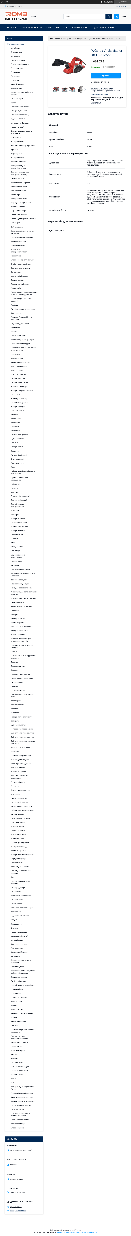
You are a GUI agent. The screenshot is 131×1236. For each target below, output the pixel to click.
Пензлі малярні (17, 904)
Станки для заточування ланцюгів (21, 872)
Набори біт (15, 484)
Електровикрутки (18, 690)
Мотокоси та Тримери (20, 123)
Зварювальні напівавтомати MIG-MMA (22, 232)
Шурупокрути (16, 88)
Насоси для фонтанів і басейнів (20, 882)
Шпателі (14, 1054)
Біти (12, 1083)
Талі (12, 877)
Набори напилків (18, 531)
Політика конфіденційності (86, 1232)
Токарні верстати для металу (23, 1101)
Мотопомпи (15, 56)
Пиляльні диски (17, 1109)
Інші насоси (15, 794)
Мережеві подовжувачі (20, 362)
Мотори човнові (17, 814)
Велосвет (15, 786)
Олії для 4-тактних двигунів (22, 737)
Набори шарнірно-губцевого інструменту (23, 472)
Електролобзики (17, 158)
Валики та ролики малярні (22, 908)
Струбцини (15, 394)
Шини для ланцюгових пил (22, 1097)
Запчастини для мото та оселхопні (21, 961)
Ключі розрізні (17, 1009)
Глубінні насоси (17, 178)
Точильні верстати (18, 851)
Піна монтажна (17, 948)
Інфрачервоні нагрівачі (20, 183)
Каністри (14, 670)
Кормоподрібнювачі (19, 952)
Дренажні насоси (18, 245)
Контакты (61, 28)
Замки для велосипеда (20, 790)
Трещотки (15, 451)
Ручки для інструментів (20, 674)
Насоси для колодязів (20, 760)
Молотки (14, 492)
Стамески (15, 427)
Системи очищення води (21, 756)
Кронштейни (16, 912)
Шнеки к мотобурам (19, 580)
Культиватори (16, 52)
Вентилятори (16, 993)
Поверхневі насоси (19, 215)
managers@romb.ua (18, 1211)
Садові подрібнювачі (20, 324)
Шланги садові (17, 358)
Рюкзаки (14, 539)
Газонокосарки (17, 99)
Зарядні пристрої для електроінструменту (20, 173)
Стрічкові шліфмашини (20, 107)
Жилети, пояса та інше (20, 747)
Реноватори (16, 256)
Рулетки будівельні (19, 455)
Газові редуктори (18, 888)
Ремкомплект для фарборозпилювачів (19, 1037)
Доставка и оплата (104, 28)
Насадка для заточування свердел (22, 646)
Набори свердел (18, 407)
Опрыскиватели (17, 602)
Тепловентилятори (18, 241)
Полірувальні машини (20, 64)
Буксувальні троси (18, 834)
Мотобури (15, 565)
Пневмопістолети (18, 830)
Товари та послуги (61, 39)
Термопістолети (17, 705)
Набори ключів (17, 447)
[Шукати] (108, 16)
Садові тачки (16, 561)
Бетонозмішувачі (18, 666)
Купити (105, 75)
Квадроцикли (16, 924)
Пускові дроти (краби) (20, 843)
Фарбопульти (16, 154)
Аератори (15, 709)
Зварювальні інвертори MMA (23, 146)
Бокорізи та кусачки (19, 374)
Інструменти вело (18, 768)
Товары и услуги (29, 28)
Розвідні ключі (17, 535)
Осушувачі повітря (19, 798)
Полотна (14, 488)
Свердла (14, 1025)
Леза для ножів (17, 547)
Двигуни (14, 332)
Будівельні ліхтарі (18, 725)
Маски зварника (17, 623)
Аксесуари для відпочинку (22, 678)
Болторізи (15, 511)
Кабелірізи (15, 515)
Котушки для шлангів (20, 867)
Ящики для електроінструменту (19, 250)
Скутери (14, 928)
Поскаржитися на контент (65, 1232)
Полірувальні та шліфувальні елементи (23, 657)
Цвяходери (15, 551)
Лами (13, 467)
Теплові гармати (17, 280)
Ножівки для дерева (19, 435)
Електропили (16, 137)
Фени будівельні (17, 84)
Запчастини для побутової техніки (22, 93)
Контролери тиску (18, 191)
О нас (48, 28)
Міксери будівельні (19, 111)
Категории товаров (15, 44)
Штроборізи (16, 701)
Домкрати (15, 721)
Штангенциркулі (17, 459)
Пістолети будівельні (19, 403)
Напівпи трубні (17, 1075)
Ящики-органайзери (19, 386)
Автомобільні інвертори (21, 896)
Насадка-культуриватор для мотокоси (23, 574)
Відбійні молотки (18, 119)
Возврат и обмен (80, 28)
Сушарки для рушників (20, 268)
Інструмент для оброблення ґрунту (22, 1088)
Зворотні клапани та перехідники (19, 777)
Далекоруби (16, 288)
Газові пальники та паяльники (23, 309)
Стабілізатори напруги (20, 344)
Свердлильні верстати (20, 569)
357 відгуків (108, 2)
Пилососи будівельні (19, 802)
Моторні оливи (17, 940)
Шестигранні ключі (18, 1021)
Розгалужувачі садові (20, 1067)
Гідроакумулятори (18, 211)
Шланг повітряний (18, 635)
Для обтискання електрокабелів (17, 505)
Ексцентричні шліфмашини (22, 237)
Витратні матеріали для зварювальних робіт (21, 640)
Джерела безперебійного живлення (21, 318)
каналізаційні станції (19, 936)
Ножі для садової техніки (21, 588)
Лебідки (14, 920)
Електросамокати (18, 826)
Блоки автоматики (18, 336)
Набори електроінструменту (22, 810)
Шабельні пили (17, 227)
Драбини (14, 305)
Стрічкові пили (17, 863)
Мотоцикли (15, 956)
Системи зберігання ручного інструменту (22, 1031)
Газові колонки (17, 900)
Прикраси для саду (19, 997)
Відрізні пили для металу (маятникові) (21, 132)
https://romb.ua (16, 1207)
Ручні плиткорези (18, 1050)
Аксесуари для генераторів (22, 340)
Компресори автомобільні (21, 627)
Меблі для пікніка (18, 619)
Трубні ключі (16, 419)
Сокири (14, 651)
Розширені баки (17, 838)
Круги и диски (16, 1001)
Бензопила (15, 72)
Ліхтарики (15, 751)
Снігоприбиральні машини (22, 1093)
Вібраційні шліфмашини (21, 203)
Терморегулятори (18, 1124)
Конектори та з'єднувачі (21, 764)
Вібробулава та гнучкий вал (22, 985)
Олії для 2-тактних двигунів (22, 733)
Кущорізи (14, 615)
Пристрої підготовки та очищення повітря (20, 1114)
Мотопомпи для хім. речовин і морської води (23, 349)
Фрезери (14, 150)
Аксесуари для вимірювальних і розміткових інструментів (24, 293)
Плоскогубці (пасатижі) (20, 496)
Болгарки (15, 80)
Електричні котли (18, 782)
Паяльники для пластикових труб (22, 695)
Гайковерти (15, 223)
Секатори (15, 610)
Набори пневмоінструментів (22, 855)
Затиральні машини (19, 977)
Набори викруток (18, 378)
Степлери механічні (19, 523)
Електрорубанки (79, 39)
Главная (11, 28)
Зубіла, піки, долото (19, 1042)
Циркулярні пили (18, 60)
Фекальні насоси (18, 207)
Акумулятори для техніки (21, 606)
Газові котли (16, 892)
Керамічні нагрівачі (19, 187)
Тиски (13, 543)
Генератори (15, 76)
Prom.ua (78, 1230)
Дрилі (13, 103)
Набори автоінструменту (21, 717)
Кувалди (14, 415)
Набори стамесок (18, 519)
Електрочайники (17, 1128)
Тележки (14, 662)
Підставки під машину (20, 916)
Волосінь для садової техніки (23, 598)
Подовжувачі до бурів (20, 584)
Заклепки (14, 1058)
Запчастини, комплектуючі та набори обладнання (23, 972)
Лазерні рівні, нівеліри (20, 284)
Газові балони (17, 682)
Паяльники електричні (20, 1120)
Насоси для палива (19, 932)
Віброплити (15, 354)
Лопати (14, 1017)
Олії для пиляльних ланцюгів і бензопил (23, 742)
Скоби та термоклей (19, 1071)
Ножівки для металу (19, 527)
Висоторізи (15, 713)
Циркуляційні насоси (19, 276)
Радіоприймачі (17, 989)
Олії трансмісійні (18, 822)
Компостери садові (19, 366)
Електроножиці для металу (22, 260)
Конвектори (15, 195)
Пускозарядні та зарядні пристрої (21, 300)
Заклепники (15, 431)
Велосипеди (16, 272)
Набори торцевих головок (22, 390)
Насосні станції (17, 127)
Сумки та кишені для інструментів (19, 478)
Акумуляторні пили (19, 199)
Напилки (14, 443)
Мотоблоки (15, 48)
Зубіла (13, 1079)
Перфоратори (17, 68)
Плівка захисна (17, 1046)
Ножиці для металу (19, 399)
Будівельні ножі (17, 439)
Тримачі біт (15, 1005)
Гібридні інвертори (18, 859)
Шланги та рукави (18, 772)
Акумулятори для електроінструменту (19, 167)
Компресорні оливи (19, 944)
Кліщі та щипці (17, 370)
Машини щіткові (17, 967)
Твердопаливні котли (19, 631)
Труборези (15, 423)
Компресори (16, 313)
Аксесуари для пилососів (21, 806)
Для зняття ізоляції (19, 500)
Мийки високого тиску (20, 115)
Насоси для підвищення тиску (23, 219)
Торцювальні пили (18, 162)
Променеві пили (17, 463)
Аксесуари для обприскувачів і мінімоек (24, 593)
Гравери (14, 686)
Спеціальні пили (17, 411)
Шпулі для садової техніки (22, 1013)
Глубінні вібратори (18, 981)
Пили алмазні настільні (20, 818)
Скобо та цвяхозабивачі (21, 264)
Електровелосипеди (19, 847)
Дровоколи (15, 328)
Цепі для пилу (17, 1062)
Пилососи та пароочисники (22, 729)
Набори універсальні (19, 382)
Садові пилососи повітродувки (18, 556)
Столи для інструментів (21, 1105)
